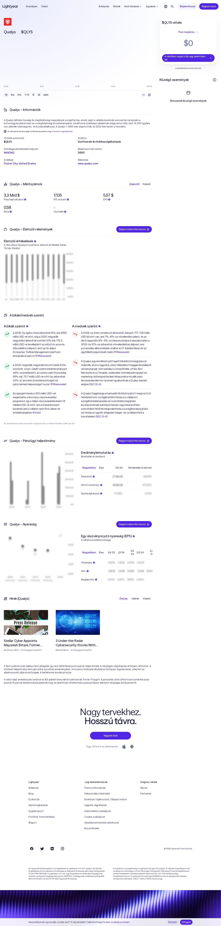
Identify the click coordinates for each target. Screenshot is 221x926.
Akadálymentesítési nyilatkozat (101, 822)
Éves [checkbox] (101, 467)
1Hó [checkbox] (19, 94)
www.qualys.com (88, 163)
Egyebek (152, 6)
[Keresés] (172, 6)
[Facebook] (32, 848)
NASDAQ (9, 152)
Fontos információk (95, 787)
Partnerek (145, 793)
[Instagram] (62, 848)
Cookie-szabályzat (94, 816)
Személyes (31, 6)
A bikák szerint (16, 326)
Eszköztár (34, 799)
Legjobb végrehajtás (95, 805)
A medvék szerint (86, 326)
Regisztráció (209, 6)
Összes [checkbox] (123, 598)
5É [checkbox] (39, 94)
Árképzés (104, 6)
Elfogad (186, 922)
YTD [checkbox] (27, 94)
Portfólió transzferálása (42, 816)
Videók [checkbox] (147, 598)
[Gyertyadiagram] (149, 94)
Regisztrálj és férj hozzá (134, 229)
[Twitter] (42, 848)
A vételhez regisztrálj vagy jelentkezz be (188, 58)
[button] (41, 138)
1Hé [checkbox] (12, 94)
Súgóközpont (36, 811)
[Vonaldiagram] (143, 94)
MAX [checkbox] (46, 94)
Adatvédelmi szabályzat (97, 811)
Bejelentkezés (187, 6)
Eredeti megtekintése (62, 131)
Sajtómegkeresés (38, 805)
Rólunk (117, 6)
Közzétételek (91, 828)
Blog (31, 793)
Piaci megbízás (188, 32)
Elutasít (172, 922)
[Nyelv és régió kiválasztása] (166, 6)
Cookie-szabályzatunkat (115, 922)
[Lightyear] (11, 6)
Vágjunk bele (110, 735)
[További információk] (214, 79)
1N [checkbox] (6, 94)
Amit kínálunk (133, 6)
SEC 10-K (95, 384)
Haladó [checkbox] (147, 184)
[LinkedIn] (52, 848)
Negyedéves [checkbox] (89, 467)
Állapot (33, 822)
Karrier (143, 787)
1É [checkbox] (34, 94)
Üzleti (44, 6)
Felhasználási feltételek (97, 793)
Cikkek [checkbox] (135, 598)
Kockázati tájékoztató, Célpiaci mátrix (105, 799)
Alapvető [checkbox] (134, 184)
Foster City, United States (20, 163)
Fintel (36, 412)
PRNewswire (43, 355)
